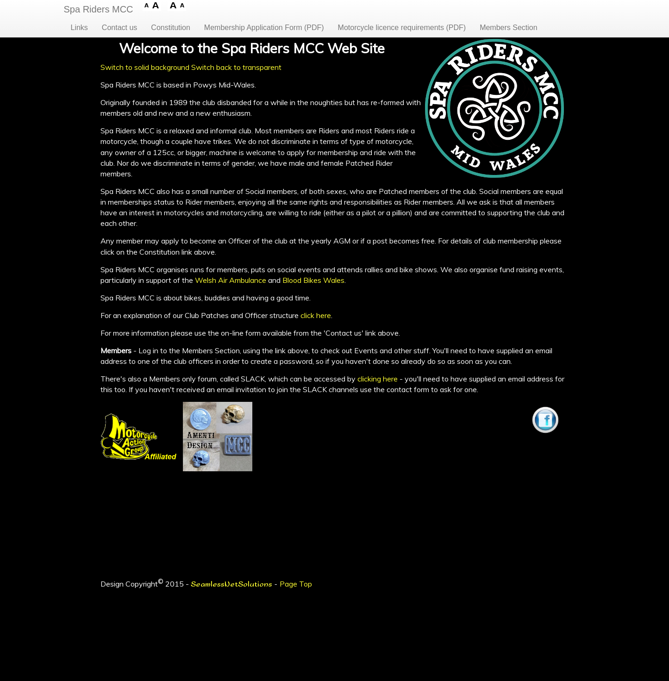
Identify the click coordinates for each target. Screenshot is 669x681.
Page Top (296, 583)
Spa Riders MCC (98, 9)
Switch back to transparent (236, 67)
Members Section (509, 27)
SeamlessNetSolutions (231, 584)
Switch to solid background (144, 67)
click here (315, 315)
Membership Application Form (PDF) (264, 27)
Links (79, 27)
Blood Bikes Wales (313, 280)
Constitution (170, 27)
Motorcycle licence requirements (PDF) (402, 27)
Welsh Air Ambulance (230, 280)
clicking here (377, 378)
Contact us (119, 27)
